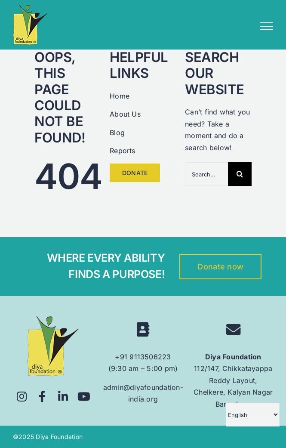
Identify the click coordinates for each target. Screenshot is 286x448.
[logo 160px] (53, 319)
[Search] (240, 174)
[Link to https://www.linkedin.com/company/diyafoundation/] (63, 396)
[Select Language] (253, 414)
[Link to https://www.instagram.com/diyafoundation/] (21, 396)
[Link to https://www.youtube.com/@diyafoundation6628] (84, 396)
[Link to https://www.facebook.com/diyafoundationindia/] (42, 396)
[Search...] (206, 174)
